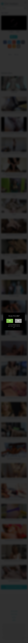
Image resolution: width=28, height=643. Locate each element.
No (18, 321)
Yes (10, 321)
